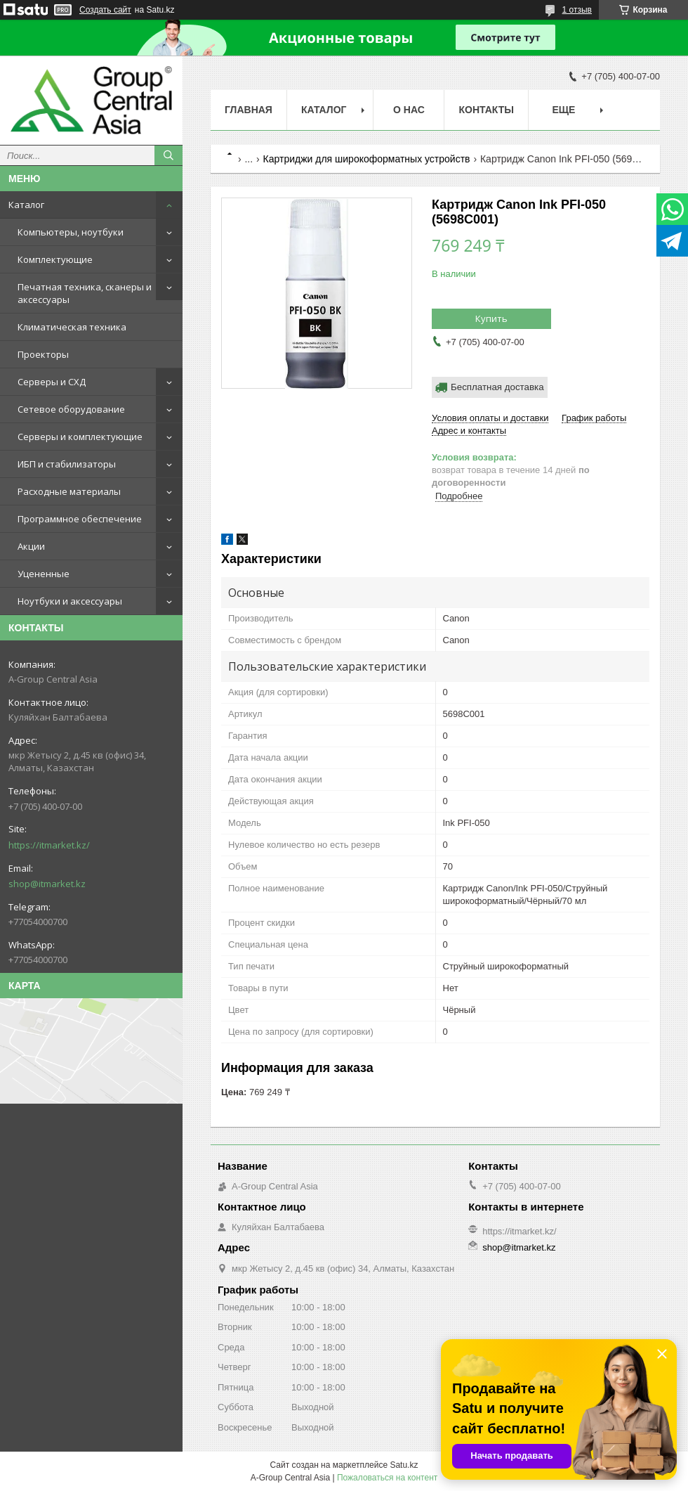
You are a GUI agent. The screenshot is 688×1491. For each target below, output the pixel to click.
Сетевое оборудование (71, 409)
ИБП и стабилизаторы (67, 464)
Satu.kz (404, 1465)
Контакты (485, 109)
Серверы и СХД (52, 381)
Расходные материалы (69, 491)
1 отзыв (577, 10)
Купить (491, 318)
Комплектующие (55, 259)
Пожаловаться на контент (387, 1478)
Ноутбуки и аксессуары (70, 601)
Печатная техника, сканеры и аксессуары (85, 293)
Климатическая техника (72, 327)
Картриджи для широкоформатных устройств (366, 158)
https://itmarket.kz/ (49, 845)
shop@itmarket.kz (47, 883)
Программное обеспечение (80, 518)
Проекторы (43, 354)
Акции (31, 546)
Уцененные (44, 573)
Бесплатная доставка (497, 387)
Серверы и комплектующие (80, 436)
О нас (409, 109)
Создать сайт (105, 10)
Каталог (26, 204)
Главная (248, 109)
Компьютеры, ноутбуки (71, 232)
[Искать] (168, 155)
